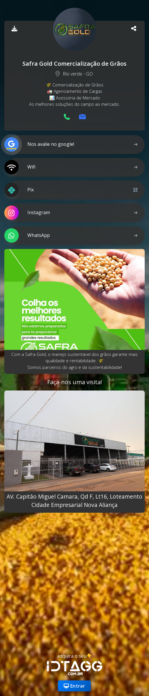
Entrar (74, 686)
